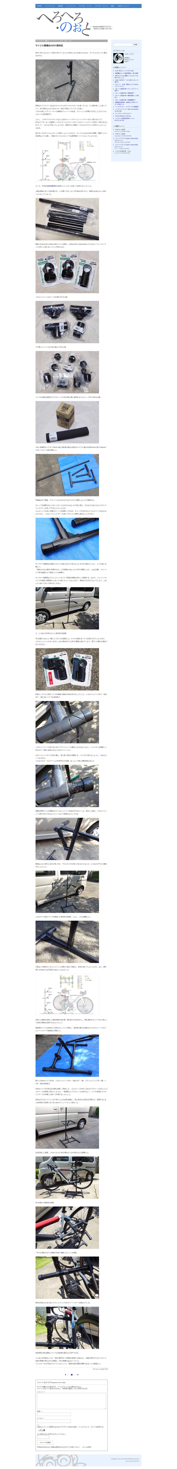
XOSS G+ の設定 (120, 129)
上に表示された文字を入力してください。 (52, 1437)
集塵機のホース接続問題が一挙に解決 (126, 73)
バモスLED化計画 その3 (123, 151)
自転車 (60, 6)
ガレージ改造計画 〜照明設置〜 (125, 93)
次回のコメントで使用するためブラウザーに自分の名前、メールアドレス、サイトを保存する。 (71, 1429)
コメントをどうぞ (101, 1369)
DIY (48, 41)
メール (40, 1421)
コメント (41, 1392)
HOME (39, 6)
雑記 (112, 6)
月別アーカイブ (123, 6)
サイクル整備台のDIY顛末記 (49, 45)
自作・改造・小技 (65, 41)
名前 (39, 1414)
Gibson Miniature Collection (123, 116)
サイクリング (50, 6)
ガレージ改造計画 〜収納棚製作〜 (125, 100)
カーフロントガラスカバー (123, 113)
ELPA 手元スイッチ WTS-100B (124, 71)
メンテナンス (55, 41)
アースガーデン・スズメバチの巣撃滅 (126, 107)
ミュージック (71, 6)
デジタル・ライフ (85, 6)
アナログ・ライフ (101, 6)
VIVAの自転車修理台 (49, 186)
